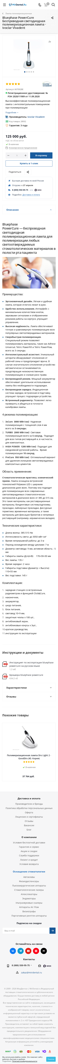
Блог (29, 829)
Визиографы (29, 911)
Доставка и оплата (31, 195)
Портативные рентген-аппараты (29, 915)
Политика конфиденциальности (24, 1061)
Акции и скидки (29, 851)
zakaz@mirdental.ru (31, 972)
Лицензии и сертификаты (29, 816)
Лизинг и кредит (29, 859)
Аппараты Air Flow (29, 907)
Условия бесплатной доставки (29, 842)
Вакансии (29, 825)
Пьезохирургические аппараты (29, 885)
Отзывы (29, 821)
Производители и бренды (29, 803)
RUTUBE (44, 951)
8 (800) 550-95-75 (20, 190)
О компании (29, 837)
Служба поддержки (29, 855)
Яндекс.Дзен (36, 951)
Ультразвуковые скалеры (29, 902)
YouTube (28, 951)
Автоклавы (29, 877)
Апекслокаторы (29, 894)
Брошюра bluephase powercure (26, 674)
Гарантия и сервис (29, 846)
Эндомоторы (29, 898)
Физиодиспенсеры (29, 881)
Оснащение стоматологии (29, 871)
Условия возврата (29, 864)
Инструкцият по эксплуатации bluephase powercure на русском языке (31, 664)
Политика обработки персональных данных (29, 808)
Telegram (20, 951)
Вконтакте (13, 951)
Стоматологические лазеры (29, 889)
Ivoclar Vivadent (36, 116)
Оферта (29, 812)
